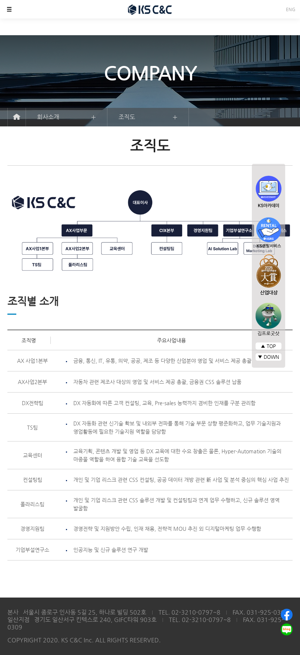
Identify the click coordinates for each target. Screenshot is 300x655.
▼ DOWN (268, 357)
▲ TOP (268, 346)
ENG (291, 9)
